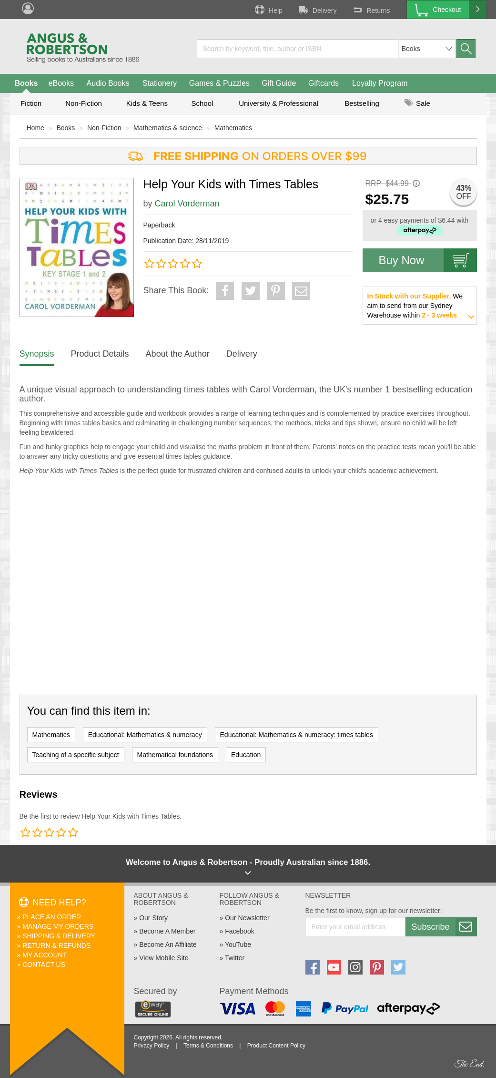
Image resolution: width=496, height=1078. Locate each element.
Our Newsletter (247, 918)
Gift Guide (279, 83)
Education (246, 755)
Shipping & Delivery (58, 936)
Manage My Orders (57, 926)
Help (268, 9)
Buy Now (428, 260)
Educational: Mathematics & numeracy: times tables (296, 735)
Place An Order (51, 917)
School (202, 103)
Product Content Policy (276, 1045)
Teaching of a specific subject (75, 755)
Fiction (30, 103)
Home (35, 128)
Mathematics (233, 128)
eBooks (61, 83)
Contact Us (43, 964)
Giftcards (323, 83)
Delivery (317, 9)
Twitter (234, 958)
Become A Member (167, 931)
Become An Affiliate (167, 944)
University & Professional (278, 103)
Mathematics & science (167, 128)
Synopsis (37, 354)
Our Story (153, 918)
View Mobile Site (163, 958)
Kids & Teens (147, 103)
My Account (44, 955)
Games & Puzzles (219, 83)
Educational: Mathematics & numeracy (145, 735)
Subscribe (444, 927)
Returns (370, 9)
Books (26, 83)
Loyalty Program (380, 83)
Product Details (100, 354)
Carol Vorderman (187, 203)
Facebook (239, 931)
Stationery (159, 83)
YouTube (238, 944)
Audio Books (108, 83)
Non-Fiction (83, 103)
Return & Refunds (56, 945)
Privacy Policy (152, 1045)
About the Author (178, 354)
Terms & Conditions (208, 1045)
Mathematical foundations (175, 755)
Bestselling (361, 103)
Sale (417, 103)
